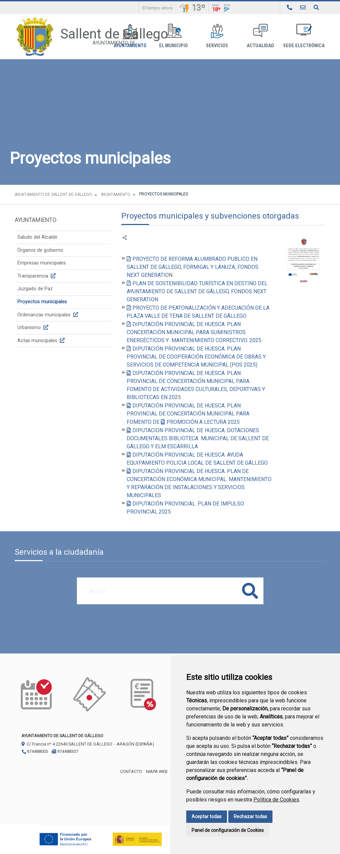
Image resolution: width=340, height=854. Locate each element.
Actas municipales (41, 340)
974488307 (65, 751)
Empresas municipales (41, 263)
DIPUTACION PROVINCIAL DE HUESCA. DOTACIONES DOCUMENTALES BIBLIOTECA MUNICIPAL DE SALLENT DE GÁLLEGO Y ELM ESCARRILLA (198, 438)
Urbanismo (33, 327)
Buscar (250, 591)
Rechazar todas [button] (250, 816)
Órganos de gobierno (40, 250)
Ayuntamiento (115, 194)
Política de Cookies (276, 799)
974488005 (34, 751)
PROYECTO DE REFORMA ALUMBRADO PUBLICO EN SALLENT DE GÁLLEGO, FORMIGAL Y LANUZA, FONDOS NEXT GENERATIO (192, 267)
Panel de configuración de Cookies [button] (228, 830)
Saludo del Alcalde (37, 237)
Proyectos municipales (42, 302)
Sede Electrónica (304, 36)
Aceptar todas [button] (207, 816)
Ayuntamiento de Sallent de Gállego (53, 194)
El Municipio (173, 36)
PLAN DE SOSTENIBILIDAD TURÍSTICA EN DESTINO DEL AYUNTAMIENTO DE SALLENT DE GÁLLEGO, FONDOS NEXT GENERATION (197, 291)
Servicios (217, 36)
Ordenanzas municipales (48, 315)
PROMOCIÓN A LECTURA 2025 (203, 422)
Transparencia (37, 276)
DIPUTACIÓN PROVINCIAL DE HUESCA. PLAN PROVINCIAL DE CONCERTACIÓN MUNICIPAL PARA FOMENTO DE (188, 413)
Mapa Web (156, 771)
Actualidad (260, 36)
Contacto (131, 771)
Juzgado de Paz (35, 289)
